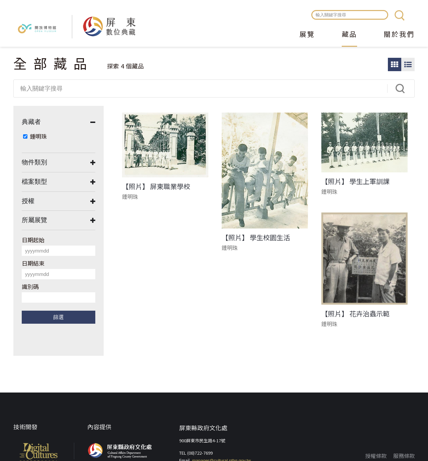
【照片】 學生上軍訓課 (355, 181)
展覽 (307, 35)
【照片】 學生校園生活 (256, 238)
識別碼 (30, 286)
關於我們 (399, 35)
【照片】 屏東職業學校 (156, 186)
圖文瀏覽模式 (408, 64)
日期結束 (33, 263)
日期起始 (33, 240)
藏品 (349, 35)
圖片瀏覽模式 (394, 64)
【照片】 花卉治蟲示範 (355, 314)
